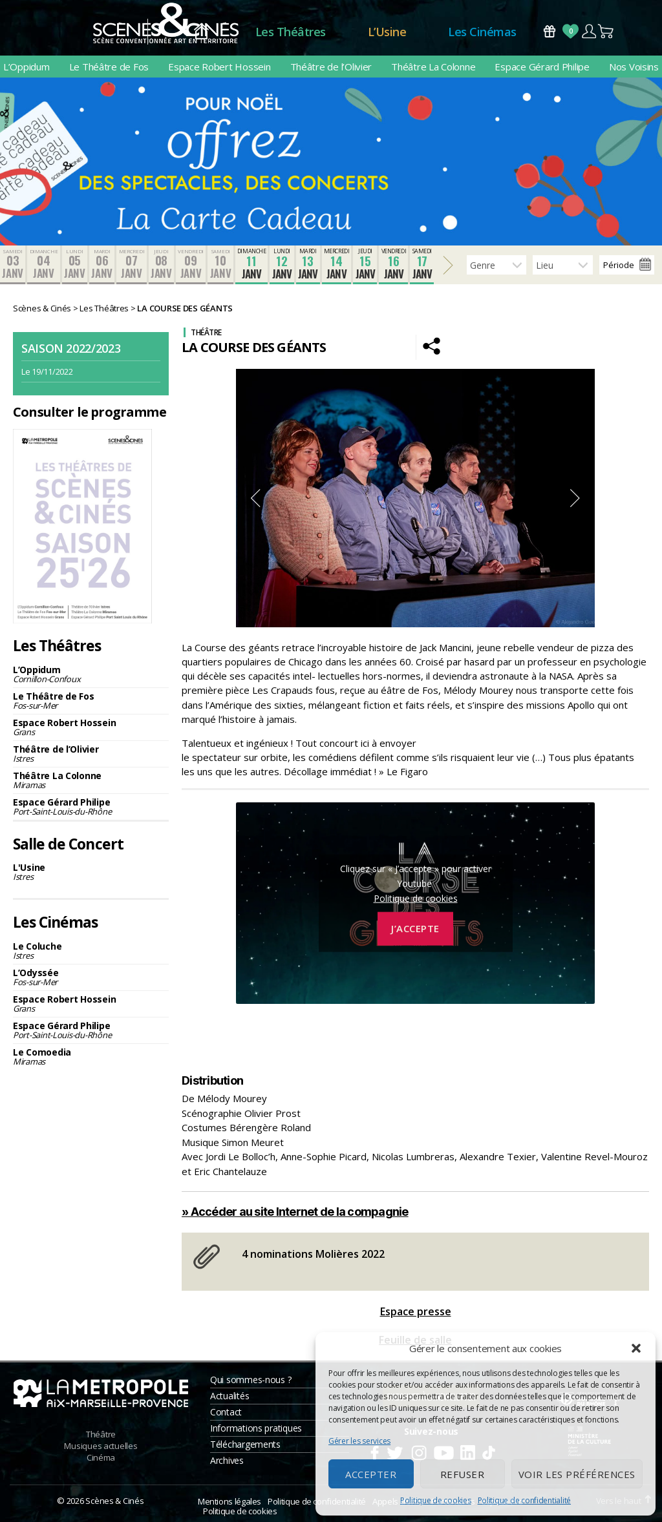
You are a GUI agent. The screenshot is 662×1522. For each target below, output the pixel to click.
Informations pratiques (256, 1428)
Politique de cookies (435, 1500)
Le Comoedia (91, 1056)
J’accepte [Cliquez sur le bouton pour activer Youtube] (415, 928)
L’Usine (387, 31)
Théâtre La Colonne (433, 66)
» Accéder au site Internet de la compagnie (295, 1211)
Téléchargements (245, 1444)
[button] (636, 1348)
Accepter (370, 1474)
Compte (588, 31)
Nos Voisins (634, 66)
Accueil (201, 32)
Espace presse (415, 1311)
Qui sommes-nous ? (250, 1379)
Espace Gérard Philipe (542, 66)
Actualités (229, 1396)
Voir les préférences (576, 1474)
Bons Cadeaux (549, 31)
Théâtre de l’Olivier (331, 66)
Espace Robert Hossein (219, 66)
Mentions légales (229, 1501)
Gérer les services (359, 1440)
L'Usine (91, 871)
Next (575, 498)
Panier (606, 31)
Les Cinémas (482, 31)
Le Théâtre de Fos (109, 66)
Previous (255, 498)
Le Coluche (91, 950)
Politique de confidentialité (524, 1500)
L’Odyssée (91, 977)
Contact (226, 1412)
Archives (227, 1460)
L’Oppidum (26, 66)
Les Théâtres (290, 31)
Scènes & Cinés (114, 1500)
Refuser (462, 1474)
